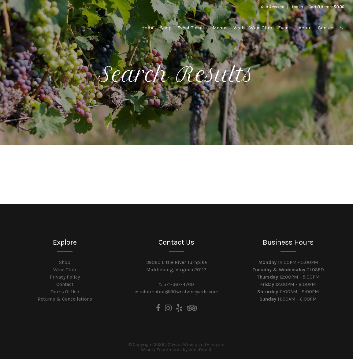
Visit (238, 28)
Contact (326, 28)
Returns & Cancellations (65, 299)
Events (285, 28)
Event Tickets (192, 28)
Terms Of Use (64, 291)
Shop (166, 28)
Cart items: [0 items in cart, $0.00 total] (326, 6)
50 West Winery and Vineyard (52, 27)
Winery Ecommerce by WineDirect (176, 349)
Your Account (272, 6)
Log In (297, 6)
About (305, 28)
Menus (220, 28)
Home (147, 28)
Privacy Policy (65, 277)
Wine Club (260, 28)
